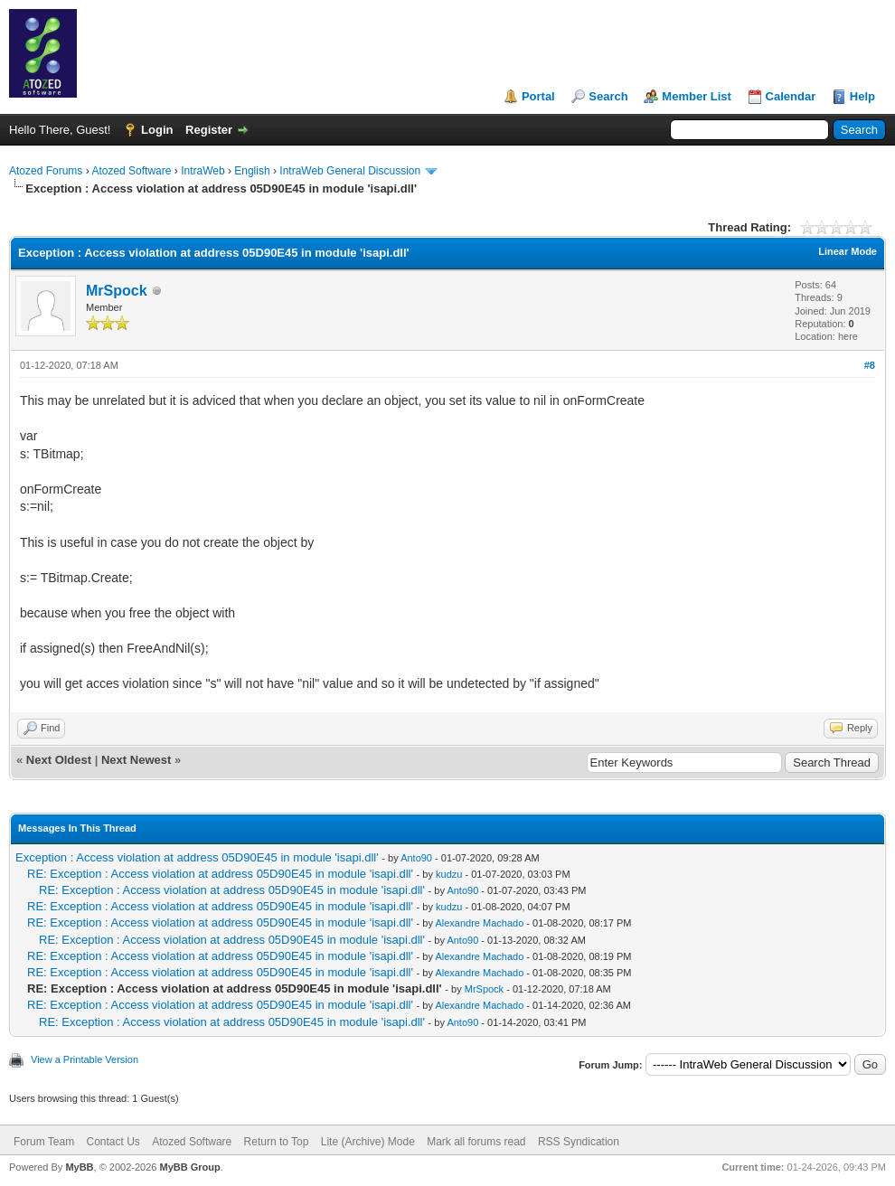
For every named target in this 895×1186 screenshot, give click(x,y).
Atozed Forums (45, 171)
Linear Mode (847, 251)
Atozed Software (131, 171)
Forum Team (44, 1141)
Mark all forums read (476, 1141)
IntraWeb (202, 171)
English (251, 171)
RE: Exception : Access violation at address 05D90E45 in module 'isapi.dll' (220, 873)
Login (157, 129)
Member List (696, 96)
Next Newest (136, 760)
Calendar (791, 96)
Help (862, 96)
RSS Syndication (578, 1141)
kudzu (449, 874)
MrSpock (116, 290)
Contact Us (112, 1141)
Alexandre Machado (479, 923)
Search (608, 96)
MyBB (79, 1167)
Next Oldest (58, 760)
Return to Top (276, 1141)
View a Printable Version (84, 1059)
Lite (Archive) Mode (368, 1141)
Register (208, 129)
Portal (538, 96)
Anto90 (416, 857)
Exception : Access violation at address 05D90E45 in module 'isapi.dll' (197, 857)
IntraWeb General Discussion (349, 171)
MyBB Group (189, 1167)
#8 (869, 365)
